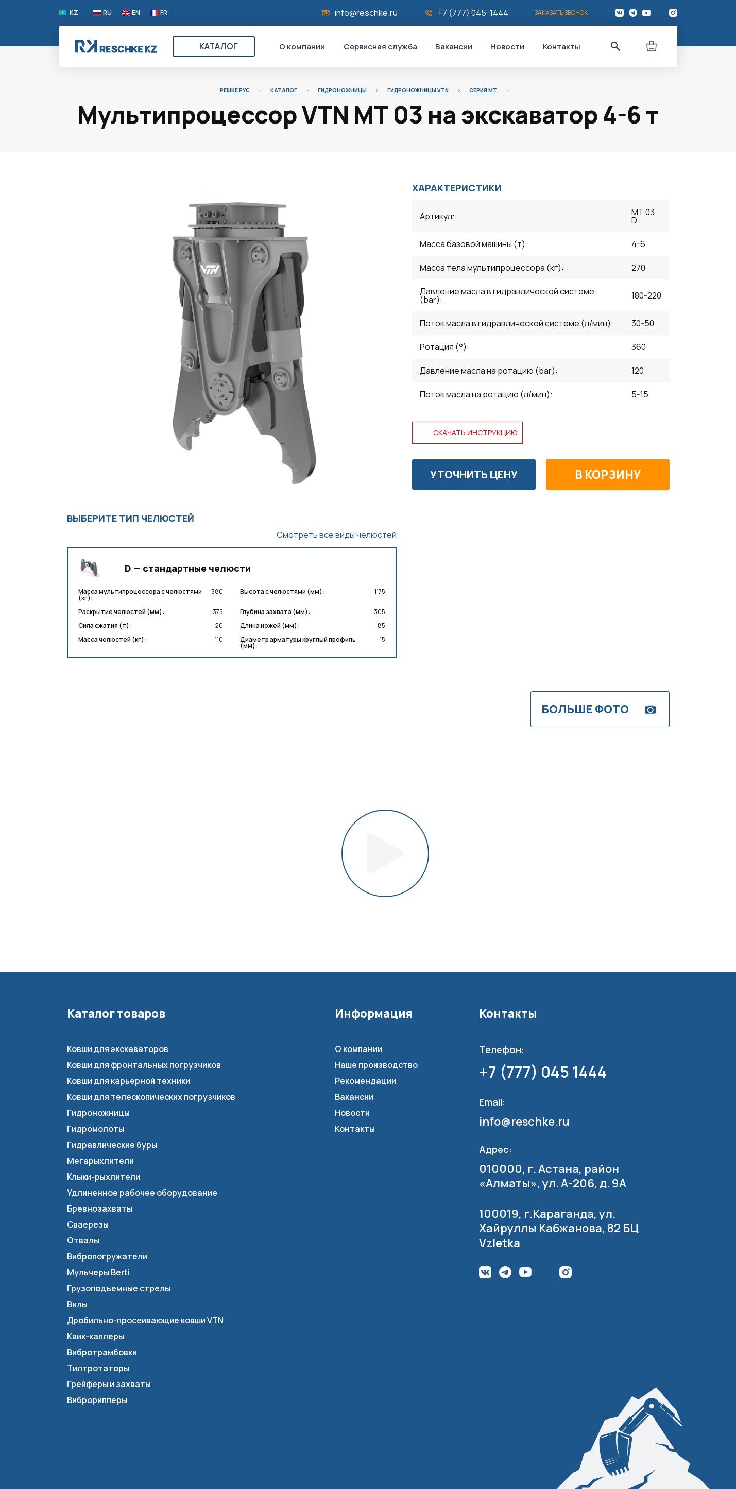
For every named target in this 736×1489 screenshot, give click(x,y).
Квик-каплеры (95, 1336)
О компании (302, 46)
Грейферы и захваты (109, 1384)
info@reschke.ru (366, 13)
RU (107, 13)
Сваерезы (88, 1224)
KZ (74, 13)
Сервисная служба (380, 46)
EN (136, 13)
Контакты (561, 46)
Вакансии (453, 46)
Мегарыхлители (100, 1160)
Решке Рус (235, 90)
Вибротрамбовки (102, 1352)
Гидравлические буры (112, 1144)
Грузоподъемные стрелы (118, 1288)
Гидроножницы (342, 90)
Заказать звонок (561, 13)
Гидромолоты (95, 1128)
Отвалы (83, 1240)
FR (163, 13)
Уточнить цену (474, 474)
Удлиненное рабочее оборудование (142, 1192)
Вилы (77, 1304)
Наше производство (376, 1065)
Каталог (218, 46)
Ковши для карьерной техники (128, 1081)
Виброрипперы (97, 1400)
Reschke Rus (116, 46)
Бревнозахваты (99, 1208)
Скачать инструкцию (475, 432)
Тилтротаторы (98, 1368)
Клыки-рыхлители (103, 1176)
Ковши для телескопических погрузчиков (151, 1096)
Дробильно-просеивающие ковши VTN (145, 1320)
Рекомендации (365, 1081)
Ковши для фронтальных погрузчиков (144, 1065)
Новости (507, 46)
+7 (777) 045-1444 (473, 13)
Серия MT (483, 90)
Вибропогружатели (107, 1256)
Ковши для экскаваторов (117, 1049)
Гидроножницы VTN (418, 90)
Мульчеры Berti (98, 1272)
